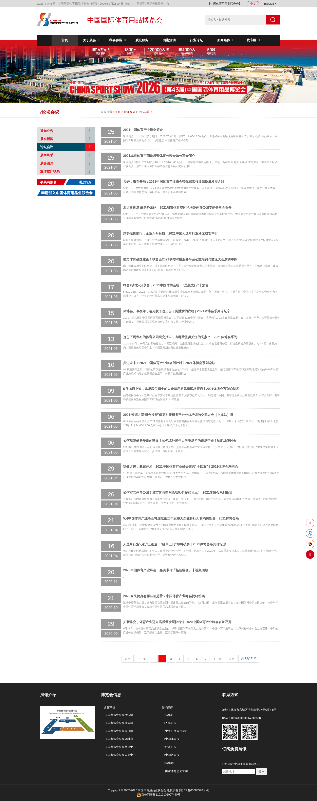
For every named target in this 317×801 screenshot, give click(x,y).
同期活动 (172, 40)
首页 (64, 40)
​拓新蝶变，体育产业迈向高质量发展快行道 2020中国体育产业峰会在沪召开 (177, 622)
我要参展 (118, 40)
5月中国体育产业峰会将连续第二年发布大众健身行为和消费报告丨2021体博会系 (181, 518)
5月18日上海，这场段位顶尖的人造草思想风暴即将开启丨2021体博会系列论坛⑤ (181, 389)
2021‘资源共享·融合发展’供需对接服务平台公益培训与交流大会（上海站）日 (178, 414)
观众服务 (144, 40)
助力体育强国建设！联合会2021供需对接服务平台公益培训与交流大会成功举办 (180, 259)
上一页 (141, 659)
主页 (118, 112)
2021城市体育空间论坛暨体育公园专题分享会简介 (159, 155)
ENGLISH (270, 3)
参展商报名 (48, 182)
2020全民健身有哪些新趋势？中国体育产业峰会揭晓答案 (164, 596)
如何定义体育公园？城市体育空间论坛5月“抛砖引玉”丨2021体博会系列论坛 (177, 492)
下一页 (217, 659)
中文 (253, 3)
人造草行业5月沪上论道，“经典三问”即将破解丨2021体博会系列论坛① (174, 544)
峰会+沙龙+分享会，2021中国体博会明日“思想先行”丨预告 (165, 285)
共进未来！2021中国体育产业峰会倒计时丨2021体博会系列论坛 (169, 363)
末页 (232, 659)
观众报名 (85, 182)
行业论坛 (199, 40)
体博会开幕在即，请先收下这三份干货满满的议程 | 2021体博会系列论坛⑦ (176, 311)
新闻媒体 (226, 40)
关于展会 (92, 40)
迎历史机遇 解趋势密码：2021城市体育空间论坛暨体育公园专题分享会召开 (177, 207)
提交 (261, 771)
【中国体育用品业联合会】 (225, 3)
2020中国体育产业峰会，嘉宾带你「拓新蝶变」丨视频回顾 (165, 570)
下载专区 (252, 40)
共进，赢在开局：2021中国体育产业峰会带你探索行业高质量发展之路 (173, 181)
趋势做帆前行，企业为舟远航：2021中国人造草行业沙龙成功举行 (170, 233)
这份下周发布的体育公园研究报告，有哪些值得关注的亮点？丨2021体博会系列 (180, 337)
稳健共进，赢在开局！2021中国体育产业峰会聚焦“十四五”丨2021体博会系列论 (180, 466)
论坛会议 (144, 112)
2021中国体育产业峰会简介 (143, 130)
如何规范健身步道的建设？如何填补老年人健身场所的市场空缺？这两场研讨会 (179, 440)
